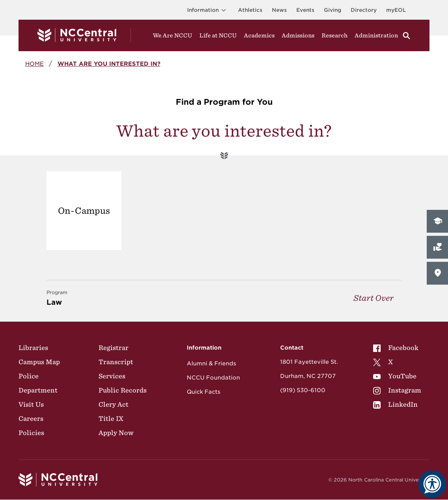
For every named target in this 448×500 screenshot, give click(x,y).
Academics (259, 35)
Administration (376, 35)
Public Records (123, 390)
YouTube (394, 376)
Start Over (373, 297)
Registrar (113, 347)
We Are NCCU (172, 35)
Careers (31, 418)
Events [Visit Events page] (305, 10)
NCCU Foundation (213, 377)
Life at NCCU (218, 35)
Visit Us (31, 404)
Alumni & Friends (211, 363)
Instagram (397, 390)
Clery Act (113, 404)
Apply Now (116, 432)
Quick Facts (203, 392)
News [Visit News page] (279, 10)
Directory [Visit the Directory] (364, 10)
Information (208, 10)
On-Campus (84, 210)
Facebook (395, 347)
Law (56, 297)
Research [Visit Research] (335, 35)
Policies (31, 432)
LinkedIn (395, 404)
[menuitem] (397, 348)
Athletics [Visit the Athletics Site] (250, 10)
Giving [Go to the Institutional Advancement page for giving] (332, 10)
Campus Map (39, 361)
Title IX (111, 418)
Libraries (33, 347)
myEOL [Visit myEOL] (396, 10)
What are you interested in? (109, 63)
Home (34, 63)
